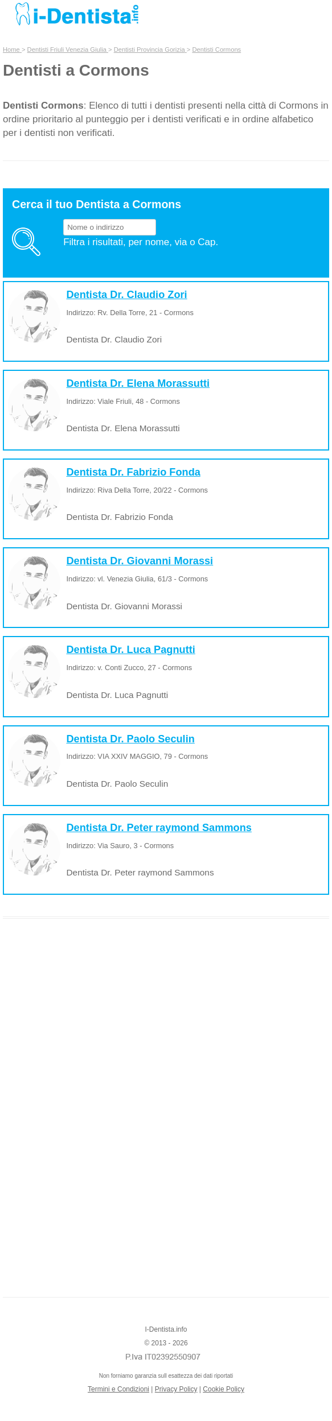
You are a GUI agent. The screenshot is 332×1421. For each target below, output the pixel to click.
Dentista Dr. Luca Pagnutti (130, 649)
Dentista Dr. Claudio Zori (126, 294)
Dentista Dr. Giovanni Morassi (139, 561)
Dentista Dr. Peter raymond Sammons (158, 827)
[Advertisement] (166, 1103)
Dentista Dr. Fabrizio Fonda (133, 472)
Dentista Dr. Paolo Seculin (130, 739)
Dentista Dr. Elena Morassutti (138, 383)
